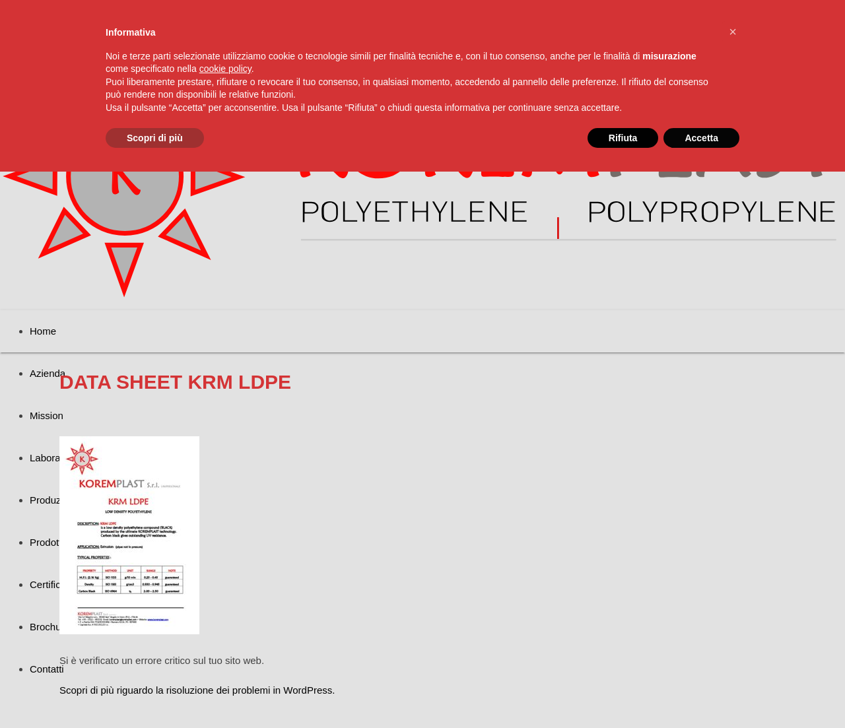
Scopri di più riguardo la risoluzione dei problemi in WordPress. (197, 690)
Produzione (55, 500)
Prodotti (47, 542)
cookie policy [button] (225, 68)
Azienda (47, 373)
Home (43, 331)
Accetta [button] (701, 138)
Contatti (47, 669)
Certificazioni (58, 584)
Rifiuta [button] (623, 138)
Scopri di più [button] (155, 138)
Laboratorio (55, 457)
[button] (732, 31)
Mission (46, 415)
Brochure (50, 626)
